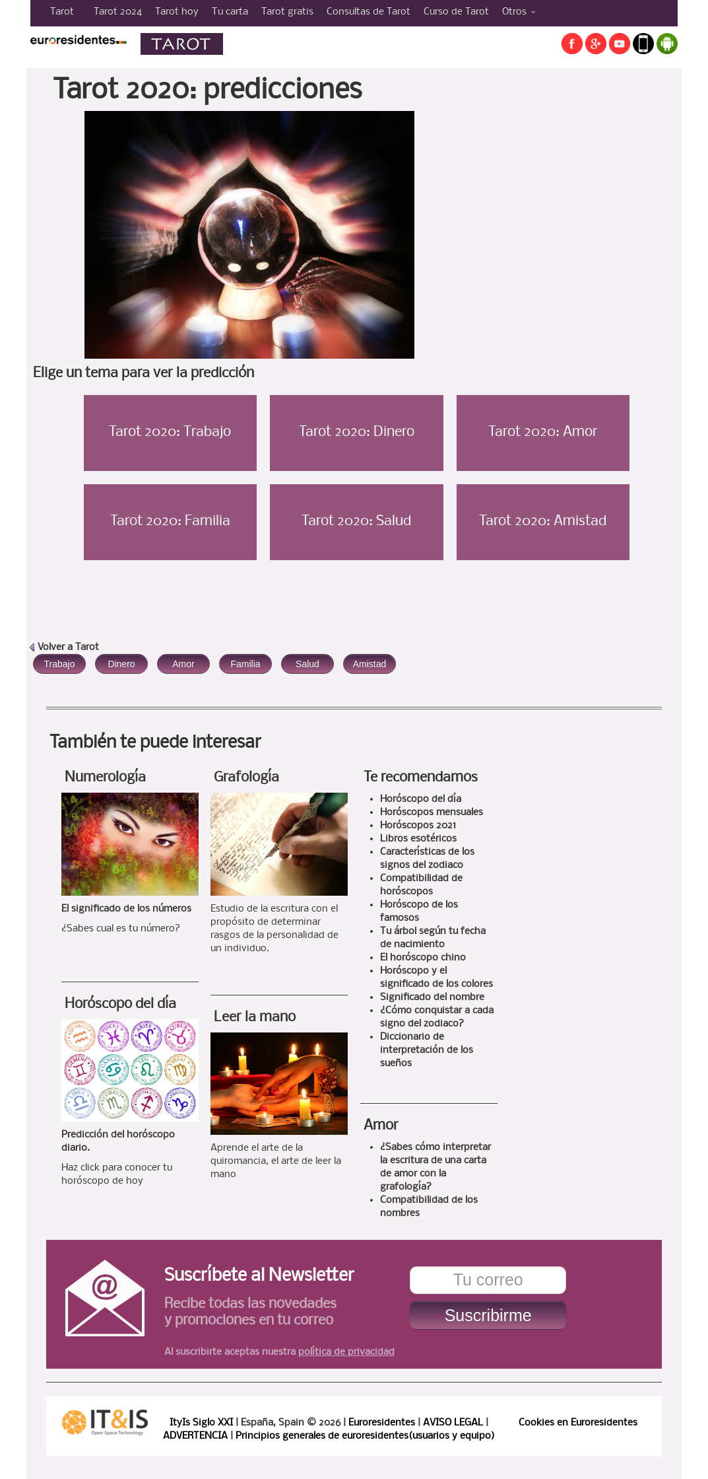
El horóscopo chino (423, 958)
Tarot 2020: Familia (170, 521)
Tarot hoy (177, 12)
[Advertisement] (576, 206)
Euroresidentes (381, 1423)
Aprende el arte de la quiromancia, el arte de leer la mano (275, 1161)
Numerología (105, 777)
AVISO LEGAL (453, 1423)
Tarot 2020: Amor (543, 432)
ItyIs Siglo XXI (201, 1423)
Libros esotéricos (418, 839)
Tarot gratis (287, 12)
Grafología (246, 777)
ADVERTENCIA (195, 1436)
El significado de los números (126, 909)
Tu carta (230, 12)
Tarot (62, 12)
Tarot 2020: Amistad (542, 521)
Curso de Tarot (456, 12)
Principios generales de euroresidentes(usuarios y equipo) (365, 1436)
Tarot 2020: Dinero (356, 432)
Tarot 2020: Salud (356, 521)
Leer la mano (255, 1017)
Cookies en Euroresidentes (578, 1423)
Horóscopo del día (120, 1004)
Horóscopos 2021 (418, 825)
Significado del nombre (432, 997)
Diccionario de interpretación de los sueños (426, 1050)
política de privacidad (346, 1352)
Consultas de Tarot (368, 12)
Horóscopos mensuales (431, 812)
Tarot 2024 (118, 12)
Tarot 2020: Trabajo (170, 432)
